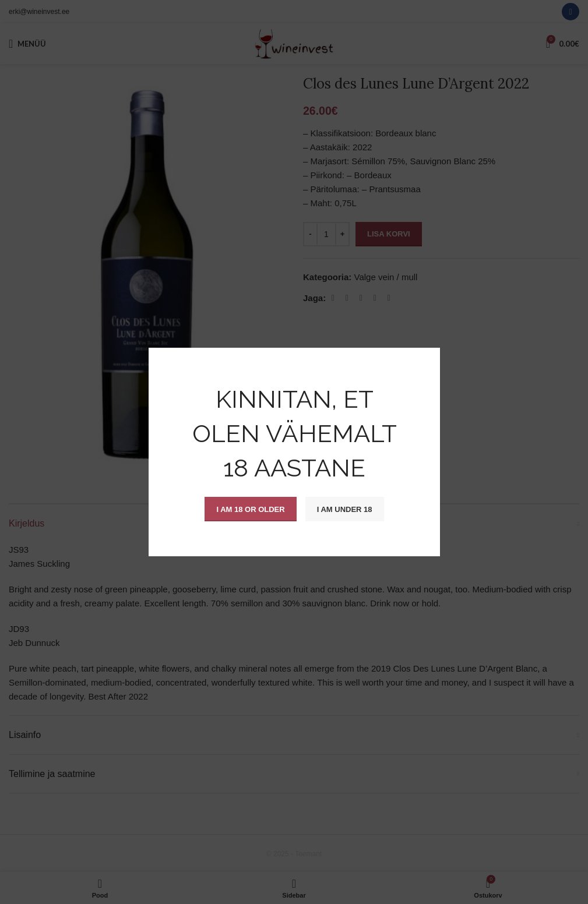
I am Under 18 (344, 508)
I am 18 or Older (250, 508)
